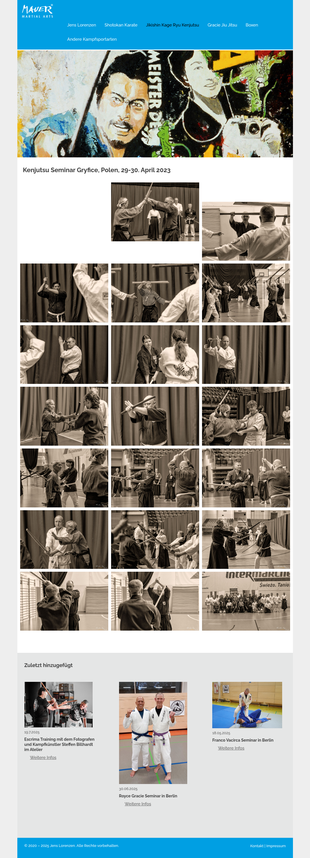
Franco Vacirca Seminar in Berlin (242, 740)
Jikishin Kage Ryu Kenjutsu (172, 25)
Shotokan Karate (121, 25)
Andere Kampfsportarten (92, 39)
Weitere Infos (43, 757)
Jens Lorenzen (81, 25)
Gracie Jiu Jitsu (222, 25)
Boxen (252, 25)
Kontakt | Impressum (268, 846)
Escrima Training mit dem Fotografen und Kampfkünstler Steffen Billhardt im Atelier (59, 744)
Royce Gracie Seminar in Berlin (148, 796)
